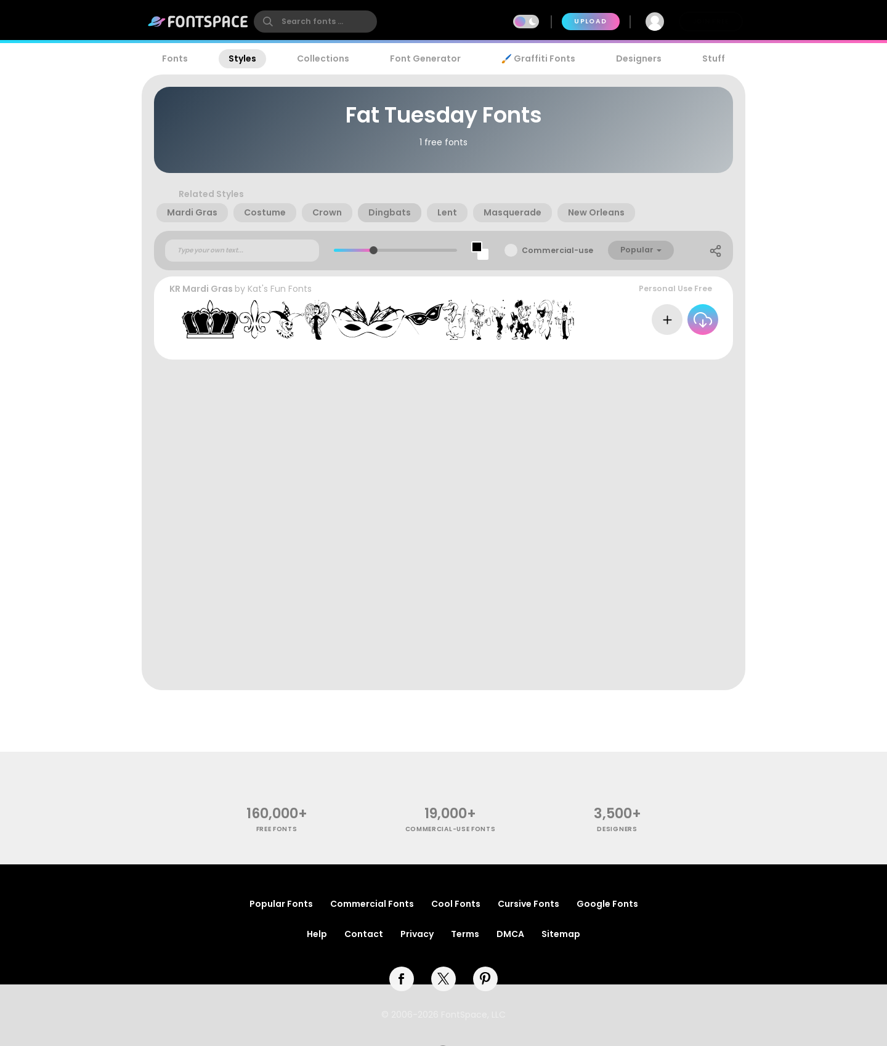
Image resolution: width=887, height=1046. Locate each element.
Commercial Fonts (372, 904)
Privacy (417, 934)
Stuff (713, 58)
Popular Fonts (281, 904)
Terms (465, 934)
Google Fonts (607, 904)
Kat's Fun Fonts (280, 289)
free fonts (277, 829)
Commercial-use (557, 250)
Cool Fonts (455, 904)
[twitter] (443, 979)
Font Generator (425, 58)
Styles (242, 58)
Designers (639, 58)
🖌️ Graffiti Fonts (538, 58)
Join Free (710, 21)
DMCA (510, 934)
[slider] (373, 250)
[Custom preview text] (242, 250)
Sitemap (560, 934)
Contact (363, 934)
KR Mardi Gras (201, 289)
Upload (590, 21)
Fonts (175, 58)
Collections (323, 58)
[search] (315, 21)
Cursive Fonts (528, 904)
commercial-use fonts (450, 829)
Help (317, 934)
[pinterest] (485, 979)
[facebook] (401, 979)
